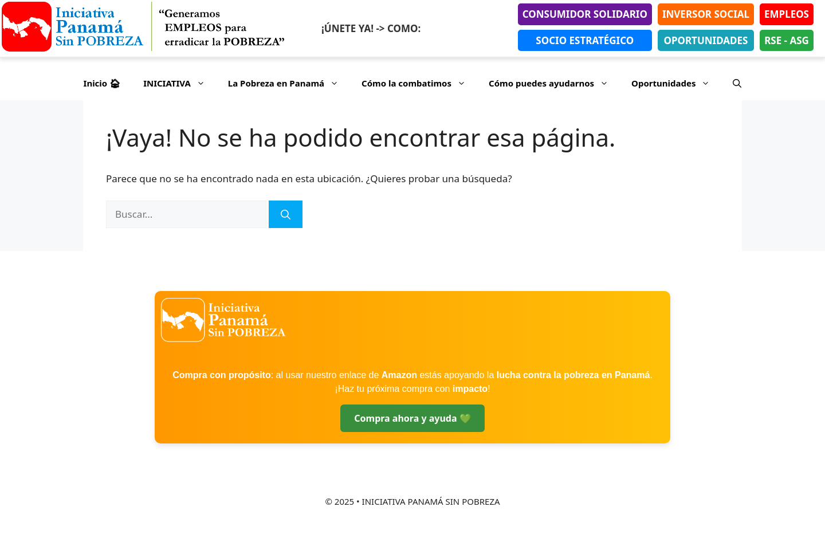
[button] (737, 83)
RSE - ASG (786, 40)
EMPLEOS (786, 14)
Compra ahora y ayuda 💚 (412, 418)
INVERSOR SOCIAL (705, 14)
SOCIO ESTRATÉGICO (585, 40)
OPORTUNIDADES (706, 40)
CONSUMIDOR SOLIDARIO (584, 14)
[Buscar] (285, 214)
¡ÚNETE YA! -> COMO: (371, 28)
